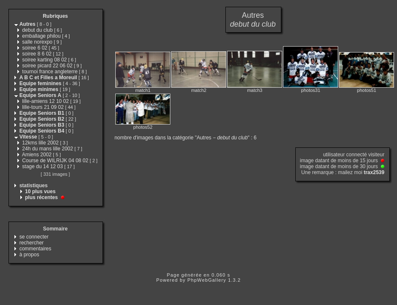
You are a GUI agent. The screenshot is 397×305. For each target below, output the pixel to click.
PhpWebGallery (206, 280)
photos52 (143, 127)
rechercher (31, 243)
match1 (142, 90)
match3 (254, 90)
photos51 (366, 90)
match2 (198, 90)
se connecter (34, 237)
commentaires (35, 249)
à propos (29, 255)
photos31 (310, 90)
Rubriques (55, 16)
